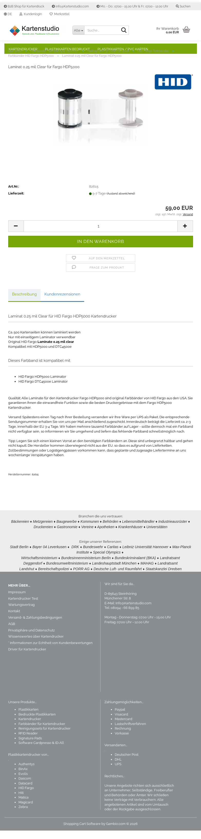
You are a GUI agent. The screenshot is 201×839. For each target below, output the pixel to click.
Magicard (25, 811)
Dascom (24, 787)
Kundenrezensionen (62, 304)
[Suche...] (78, 30)
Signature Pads (30, 747)
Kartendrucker (23, 49)
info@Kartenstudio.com (70, 6)
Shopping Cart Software (82, 832)
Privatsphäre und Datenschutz (31, 639)
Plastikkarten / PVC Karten (123, 49)
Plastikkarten (28, 718)
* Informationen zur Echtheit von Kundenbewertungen (50, 651)
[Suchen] (124, 30)
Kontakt (14, 619)
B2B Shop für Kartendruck (24, 6)
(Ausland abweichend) (121, 204)
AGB (11, 632)
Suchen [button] (183, 6)
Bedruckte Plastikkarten (37, 723)
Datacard (25, 792)
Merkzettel (59, 14)
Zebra (23, 815)
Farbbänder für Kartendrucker (41, 732)
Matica (23, 806)
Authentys (26, 772)
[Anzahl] (101, 236)
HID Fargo (26, 796)
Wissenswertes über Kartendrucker (36, 645)
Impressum (17, 600)
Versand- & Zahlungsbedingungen (35, 626)
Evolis (23, 782)
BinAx (23, 777)
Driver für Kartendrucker (27, 658)
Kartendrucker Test (23, 607)
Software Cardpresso (34, 751)
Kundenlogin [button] (31, 14)
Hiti (21, 801)
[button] (8, 14)
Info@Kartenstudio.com (133, 611)
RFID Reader (28, 742)
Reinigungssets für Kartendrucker (44, 737)
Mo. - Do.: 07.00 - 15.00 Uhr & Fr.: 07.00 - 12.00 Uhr (132, 6)
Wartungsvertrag (21, 613)
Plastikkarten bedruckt (67, 49)
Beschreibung (24, 304)
